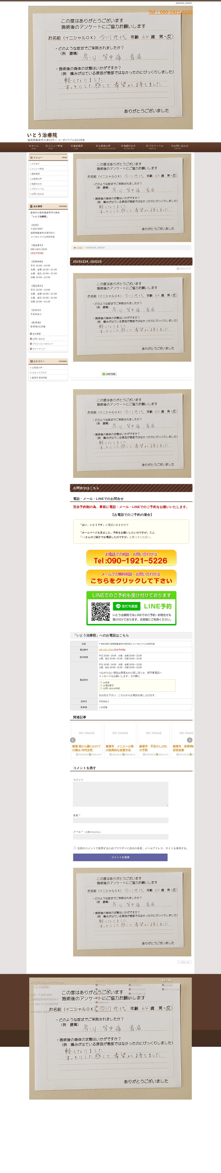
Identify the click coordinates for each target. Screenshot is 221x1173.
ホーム (36, 147)
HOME (78, 248)
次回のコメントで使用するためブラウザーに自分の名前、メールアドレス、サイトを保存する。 (133, 852)
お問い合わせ (182, 147)
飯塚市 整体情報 (39, 377)
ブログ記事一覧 (136, 998)
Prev (73, 740)
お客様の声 (107, 147)
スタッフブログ (39, 372)
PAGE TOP (184, 966)
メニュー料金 (56, 147)
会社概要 (37, 334)
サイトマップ (39, 349)
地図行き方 (132, 147)
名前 (75, 819)
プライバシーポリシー (43, 344)
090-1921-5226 (106, 650)
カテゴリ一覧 (135, 1002)
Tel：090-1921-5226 (171, 12)
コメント (78, 779)
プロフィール (157, 147)
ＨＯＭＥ (35, 164)
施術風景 (82, 147)
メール (77, 836)
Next (189, 740)
